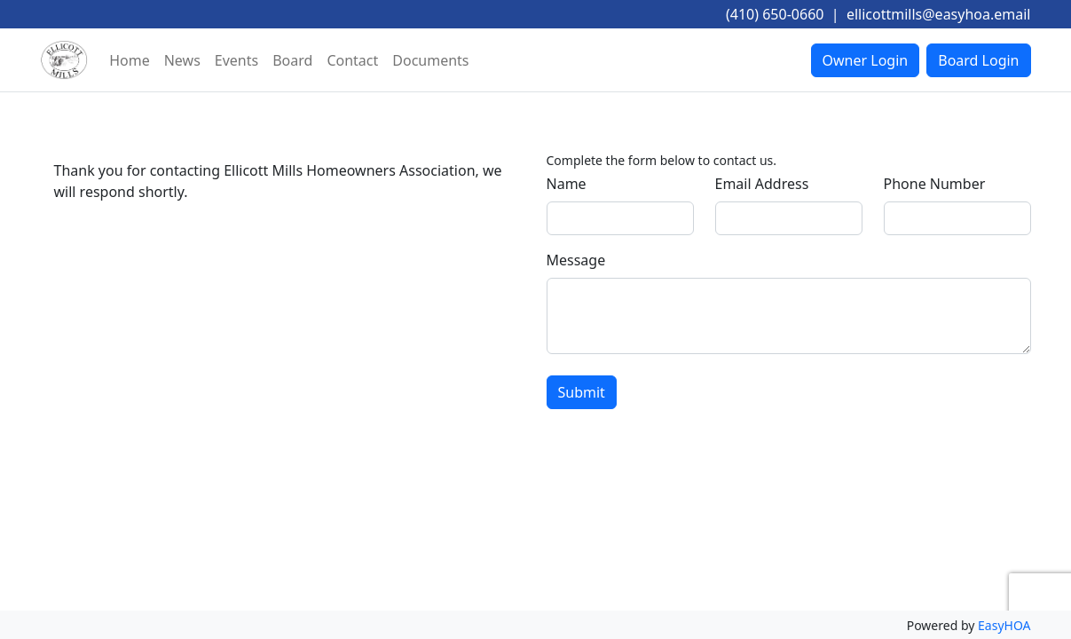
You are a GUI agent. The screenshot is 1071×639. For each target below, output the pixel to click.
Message (576, 260)
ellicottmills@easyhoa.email (939, 14)
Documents (430, 60)
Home (129, 60)
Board (292, 60)
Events (236, 60)
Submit (581, 392)
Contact (352, 60)
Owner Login (866, 60)
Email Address (762, 183)
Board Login (978, 60)
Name (567, 183)
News (182, 60)
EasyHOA (1004, 625)
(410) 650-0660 (774, 14)
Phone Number (935, 183)
